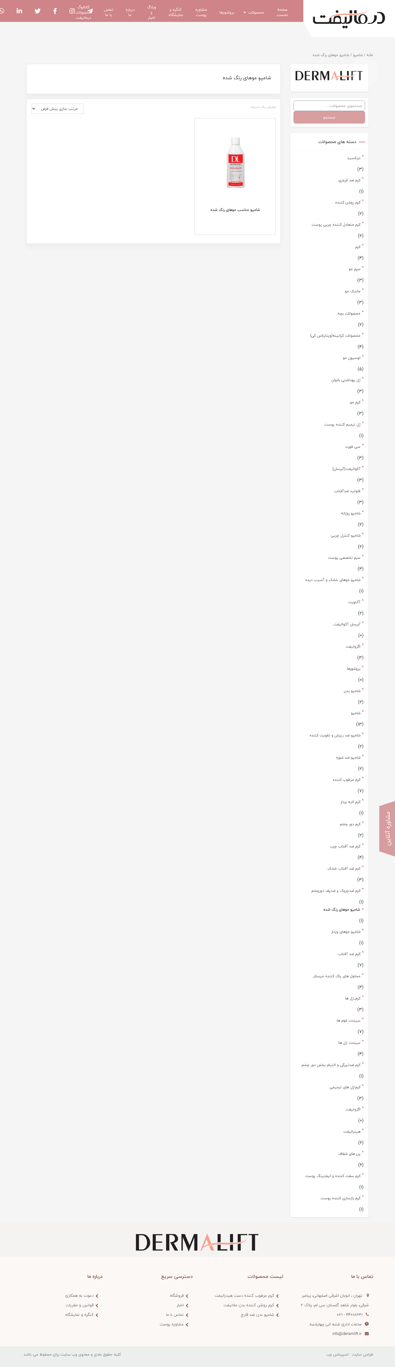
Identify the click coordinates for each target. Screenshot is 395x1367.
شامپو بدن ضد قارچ (257, 1314)
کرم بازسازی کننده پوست (340, 1198)
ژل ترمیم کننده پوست (342, 424)
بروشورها (353, 668)
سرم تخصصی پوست (344, 557)
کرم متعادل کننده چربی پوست (336, 224)
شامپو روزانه (350, 513)
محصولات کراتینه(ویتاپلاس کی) (335, 335)
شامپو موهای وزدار (345, 931)
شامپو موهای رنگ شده (341, 909)
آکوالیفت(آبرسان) (346, 469)
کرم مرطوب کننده (346, 779)
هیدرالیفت (351, 1131)
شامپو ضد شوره (348, 757)
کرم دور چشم (350, 824)
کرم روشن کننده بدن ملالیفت (248, 1305)
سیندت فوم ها (348, 1020)
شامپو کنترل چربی (345, 535)
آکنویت (354, 602)
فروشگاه (177, 1295)
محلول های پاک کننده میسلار (336, 976)
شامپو (358, 55)
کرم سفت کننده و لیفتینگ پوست (332, 1176)
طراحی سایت (362, 1354)
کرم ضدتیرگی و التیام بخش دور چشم (330, 1065)
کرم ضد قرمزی (349, 180)
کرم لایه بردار (350, 802)
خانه (370, 55)
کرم (357, 247)
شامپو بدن (352, 691)
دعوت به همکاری (79, 1295)
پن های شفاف (349, 1154)
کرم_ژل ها (352, 998)
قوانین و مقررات (80, 1305)
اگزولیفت (353, 646)
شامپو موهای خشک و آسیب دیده (332, 580)
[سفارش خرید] (57, 109)
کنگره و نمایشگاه (79, 1314)
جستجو (329, 117)
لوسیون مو (351, 358)
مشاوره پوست (172, 1324)
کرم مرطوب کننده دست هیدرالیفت (244, 1295)
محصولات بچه (349, 313)
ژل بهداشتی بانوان (345, 380)
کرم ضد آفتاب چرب (345, 846)
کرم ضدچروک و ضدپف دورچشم (335, 890)
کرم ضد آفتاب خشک (343, 868)
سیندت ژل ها (349, 1043)
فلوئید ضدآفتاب (347, 491)
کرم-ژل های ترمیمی (345, 1087)
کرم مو (355, 402)
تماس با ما (175, 1314)
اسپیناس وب (337, 1354)
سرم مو (354, 269)
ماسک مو (352, 291)
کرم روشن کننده (347, 202)
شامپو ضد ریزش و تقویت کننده (335, 735)
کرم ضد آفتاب (349, 954)
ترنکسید (353, 158)
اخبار (180, 1305)
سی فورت (352, 446)
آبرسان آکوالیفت (347, 624)
